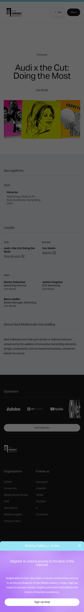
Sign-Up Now (42, 602)
